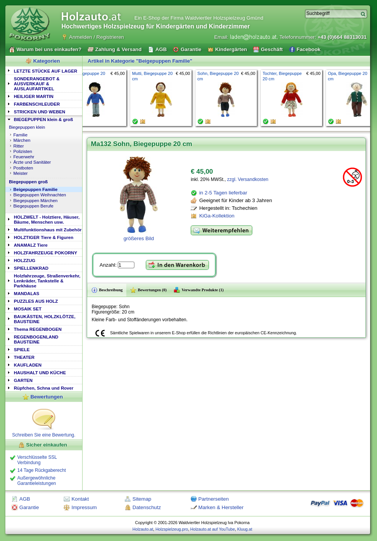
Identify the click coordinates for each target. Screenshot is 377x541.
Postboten (23, 168)
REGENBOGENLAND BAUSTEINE (36, 339)
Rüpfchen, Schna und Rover (43, 387)
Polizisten (22, 151)
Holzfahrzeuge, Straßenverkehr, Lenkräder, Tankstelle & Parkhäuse (47, 280)
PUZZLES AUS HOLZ (36, 301)
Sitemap (141, 499)
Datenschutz (146, 507)
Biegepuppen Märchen (35, 200)
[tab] (43, 70)
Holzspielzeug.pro (171, 529)
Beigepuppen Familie (35, 189)
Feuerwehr (24, 156)
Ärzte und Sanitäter (32, 162)
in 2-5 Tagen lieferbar (223, 193)
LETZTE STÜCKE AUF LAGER (45, 70)
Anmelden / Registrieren (96, 37)
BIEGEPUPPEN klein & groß (43, 119)
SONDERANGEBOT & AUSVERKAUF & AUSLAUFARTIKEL (37, 83)
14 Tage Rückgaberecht (41, 470)
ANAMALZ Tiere (31, 244)
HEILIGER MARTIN (33, 96)
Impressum (84, 507)
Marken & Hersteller (221, 507)
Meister (20, 173)
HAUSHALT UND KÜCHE (40, 372)
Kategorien (46, 61)
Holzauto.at (142, 529)
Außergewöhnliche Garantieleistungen (36, 480)
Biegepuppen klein (27, 127)
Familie (20, 135)
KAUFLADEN (27, 364)
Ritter (18, 146)
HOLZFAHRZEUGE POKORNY (45, 252)
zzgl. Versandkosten (247, 179)
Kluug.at (244, 529)
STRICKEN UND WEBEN (39, 111)
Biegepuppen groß (28, 181)
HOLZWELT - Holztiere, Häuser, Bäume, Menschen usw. (46, 219)
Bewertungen (46, 397)
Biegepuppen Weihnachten (39, 195)
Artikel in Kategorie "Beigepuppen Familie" (140, 61)
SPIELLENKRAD (31, 268)
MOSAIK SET (27, 308)
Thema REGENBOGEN (37, 329)
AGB (24, 499)
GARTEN (23, 380)
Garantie (29, 507)
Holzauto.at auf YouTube (212, 529)
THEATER (24, 357)
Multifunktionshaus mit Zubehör (47, 229)
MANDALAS (26, 293)
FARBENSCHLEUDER (37, 103)
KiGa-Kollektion (217, 216)
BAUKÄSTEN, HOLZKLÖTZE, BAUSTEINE (44, 319)
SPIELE (22, 349)
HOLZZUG (24, 260)
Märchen (22, 140)
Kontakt (80, 499)
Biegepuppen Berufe (33, 206)
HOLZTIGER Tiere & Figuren (43, 237)
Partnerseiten (213, 499)
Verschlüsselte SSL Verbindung (37, 460)
